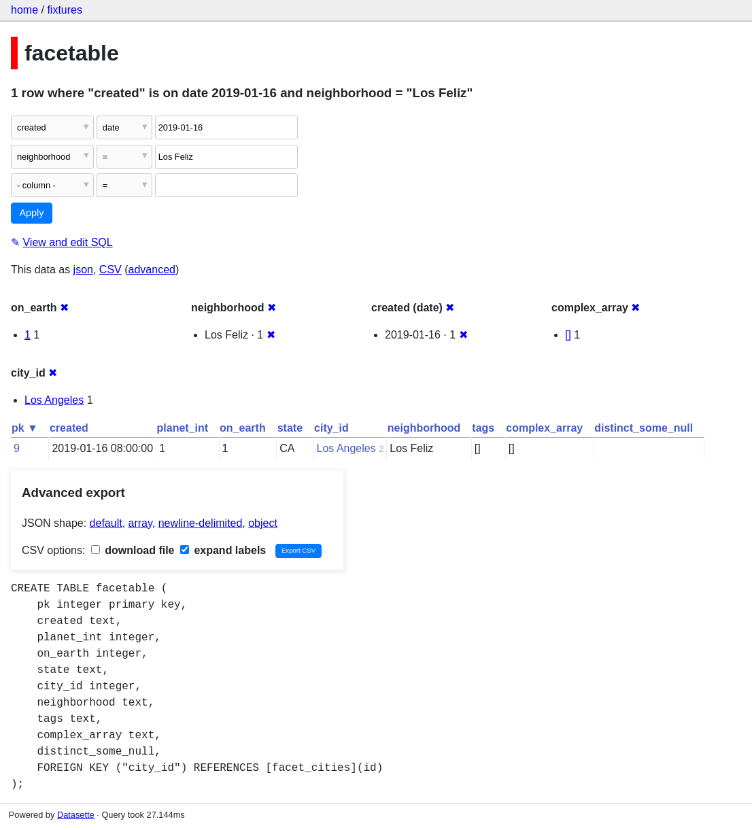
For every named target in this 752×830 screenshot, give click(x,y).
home (24, 10)
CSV (110, 269)
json (83, 269)
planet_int (183, 428)
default (106, 523)
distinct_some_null (643, 428)
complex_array (544, 428)
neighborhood (424, 428)
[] (568, 335)
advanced (152, 269)
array (140, 523)
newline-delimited (200, 523)
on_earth (243, 428)
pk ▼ (25, 428)
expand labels (223, 550)
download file (133, 550)
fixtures (64, 10)
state (290, 428)
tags (483, 428)
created (69, 428)
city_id (331, 428)
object (262, 523)
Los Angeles (54, 400)
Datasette (76, 815)
